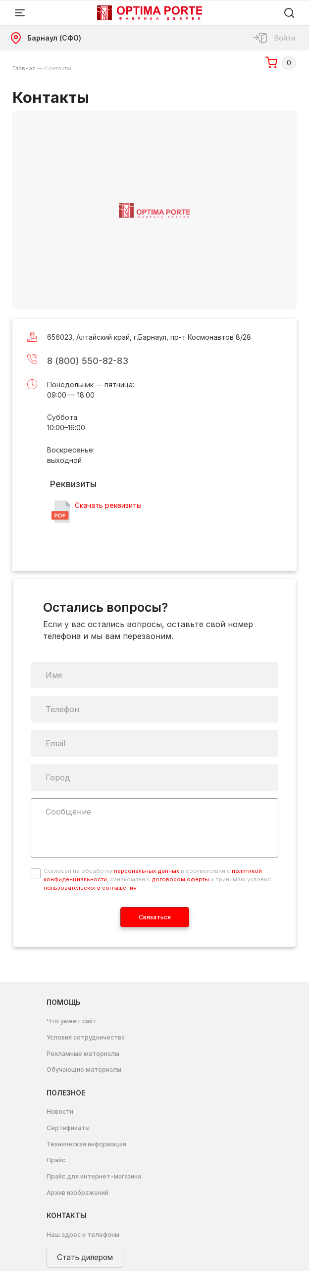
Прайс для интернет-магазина (94, 1176)
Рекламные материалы (83, 1053)
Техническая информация (86, 1144)
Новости (60, 1111)
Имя (54, 675)
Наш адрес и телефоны (83, 1234)
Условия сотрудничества (86, 1037)
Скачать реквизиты (108, 505)
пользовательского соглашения (90, 887)
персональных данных (146, 870)
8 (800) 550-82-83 (87, 361)
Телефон (62, 709)
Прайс (56, 1160)
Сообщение (68, 812)
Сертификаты (68, 1128)
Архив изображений (77, 1192)
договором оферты (180, 879)
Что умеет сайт (72, 1021)
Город (58, 777)
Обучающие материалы (84, 1069)
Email (55, 743)
